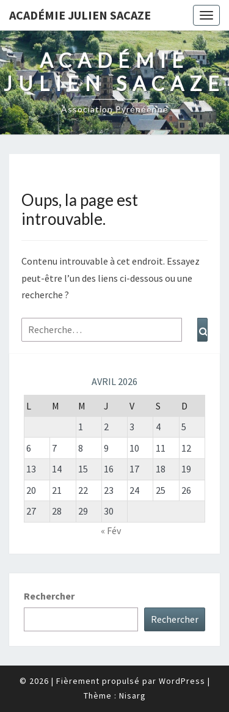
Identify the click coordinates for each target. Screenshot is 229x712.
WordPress (182, 680)
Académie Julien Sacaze (80, 15)
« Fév (111, 530)
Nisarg (132, 695)
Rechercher (49, 596)
